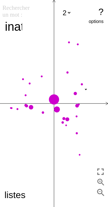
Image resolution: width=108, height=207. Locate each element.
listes (15, 195)
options (96, 21)
